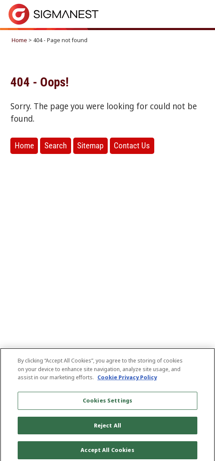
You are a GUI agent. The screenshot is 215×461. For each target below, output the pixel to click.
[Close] (201, 363)
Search (55, 146)
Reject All (107, 427)
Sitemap (90, 146)
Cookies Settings (107, 402)
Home (19, 40)
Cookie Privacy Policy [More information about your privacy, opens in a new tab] (127, 380)
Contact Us (132, 146)
